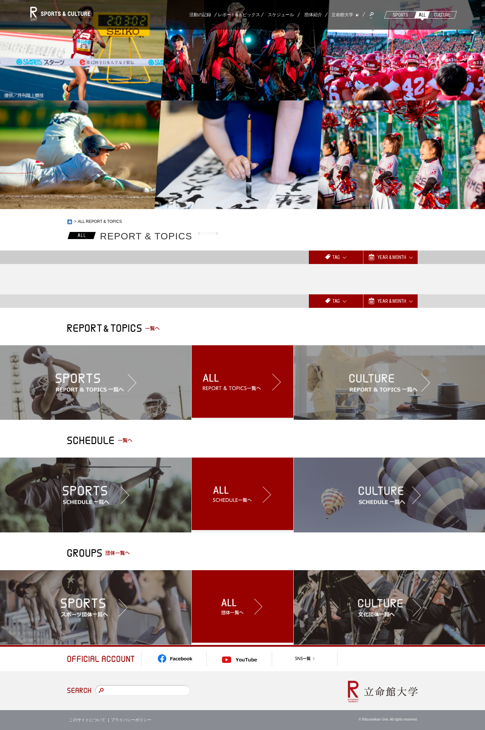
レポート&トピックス (239, 14)
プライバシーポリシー (131, 720)
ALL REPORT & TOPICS (100, 221)
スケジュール (281, 14)
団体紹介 (313, 14)
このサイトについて (87, 720)
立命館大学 (342, 14)
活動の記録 (200, 14)
